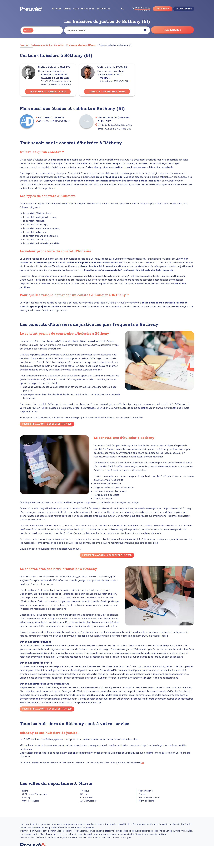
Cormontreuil (86, 797)
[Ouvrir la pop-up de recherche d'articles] (122, 9)
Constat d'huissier (84, 9)
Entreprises (103, 9)
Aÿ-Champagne (88, 800)
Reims (25, 790)
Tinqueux (84, 790)
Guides (67, 9)
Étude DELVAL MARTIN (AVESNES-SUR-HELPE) (53, 76)
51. (143, 762)
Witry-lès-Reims (146, 800)
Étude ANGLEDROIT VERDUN (110, 76)
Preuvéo (24, 45)
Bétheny (84, 794)
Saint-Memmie (145, 790)
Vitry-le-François (30, 800)
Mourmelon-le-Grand (149, 797)
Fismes (141, 794)
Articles (56, 9)
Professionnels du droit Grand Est (47, 45)
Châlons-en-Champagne (34, 794)
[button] (41, 30)
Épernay (26, 797)
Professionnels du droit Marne (81, 45)
